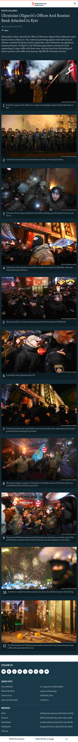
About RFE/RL (7, 687)
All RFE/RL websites (17, 739)
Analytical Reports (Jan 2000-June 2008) (56, 722)
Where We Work (8, 691)
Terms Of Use (6, 696)
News (3, 713)
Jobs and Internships (9, 700)
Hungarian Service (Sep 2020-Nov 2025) (56, 727)
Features (4, 718)
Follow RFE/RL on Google (44, 739)
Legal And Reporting (48, 691)
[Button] (5, 31)
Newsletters (6, 722)
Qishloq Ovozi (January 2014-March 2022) (56, 713)
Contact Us (44, 700)
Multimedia (6, 727)
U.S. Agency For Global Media (51, 687)
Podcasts (4, 731)
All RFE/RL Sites (46, 696)
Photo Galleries (9, 11)
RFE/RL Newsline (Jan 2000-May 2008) (56, 718)
